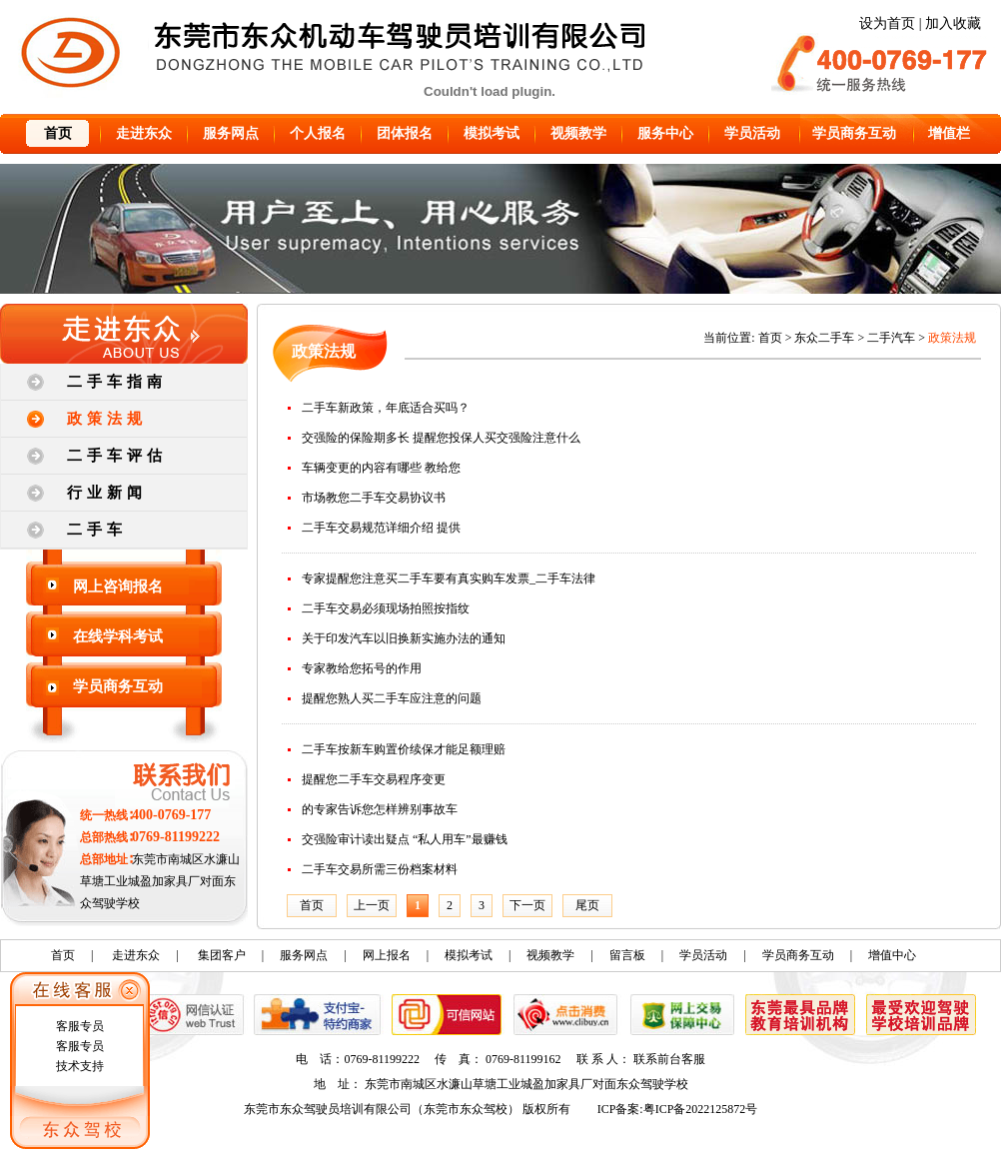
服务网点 (231, 133)
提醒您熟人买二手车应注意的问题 (392, 698)
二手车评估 (117, 456)
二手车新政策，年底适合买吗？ (386, 408)
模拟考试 (491, 133)
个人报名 (318, 133)
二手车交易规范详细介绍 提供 (381, 528)
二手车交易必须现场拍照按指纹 (386, 608)
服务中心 (665, 133)
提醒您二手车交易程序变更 (374, 779)
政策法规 (107, 419)
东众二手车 (824, 338)
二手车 (97, 530)
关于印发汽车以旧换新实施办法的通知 (403, 638)
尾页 (587, 905)
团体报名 (405, 133)
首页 (58, 133)
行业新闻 (107, 493)
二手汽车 (891, 338)
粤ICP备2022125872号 (700, 1109)
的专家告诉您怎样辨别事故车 (380, 809)
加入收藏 (953, 23)
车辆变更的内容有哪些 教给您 (381, 468)
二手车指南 (117, 382)
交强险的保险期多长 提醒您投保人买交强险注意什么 (441, 438)
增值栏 (949, 133)
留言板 (627, 955)
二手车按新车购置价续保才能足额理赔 (403, 749)
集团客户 (222, 955)
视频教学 (578, 133)
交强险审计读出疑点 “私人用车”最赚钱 (404, 839)
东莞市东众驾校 (465, 1109)
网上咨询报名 (118, 586)
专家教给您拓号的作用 (362, 668)
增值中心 (892, 955)
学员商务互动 (854, 133)
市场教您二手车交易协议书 (374, 498)
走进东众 (144, 133)
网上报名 (387, 955)
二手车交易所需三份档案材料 (380, 869)
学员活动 (752, 133)
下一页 (527, 905)
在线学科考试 (118, 636)
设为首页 (887, 23)
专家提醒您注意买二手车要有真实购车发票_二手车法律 (448, 578)
